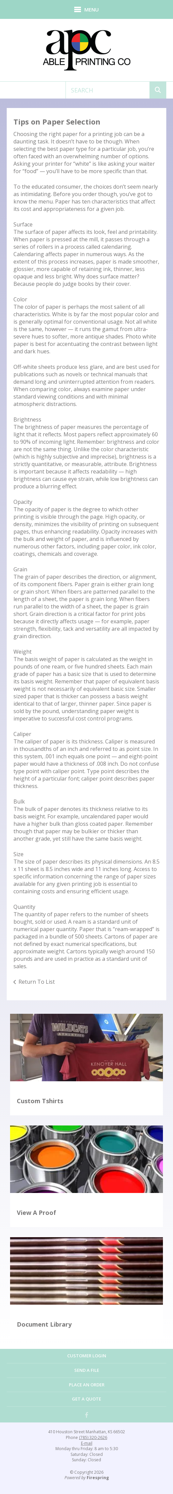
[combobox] (107, 90)
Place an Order (86, 1385)
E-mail (86, 1443)
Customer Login (86, 1356)
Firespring (98, 1478)
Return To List (36, 981)
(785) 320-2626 (93, 1437)
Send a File (86, 1370)
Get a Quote (86, 1399)
